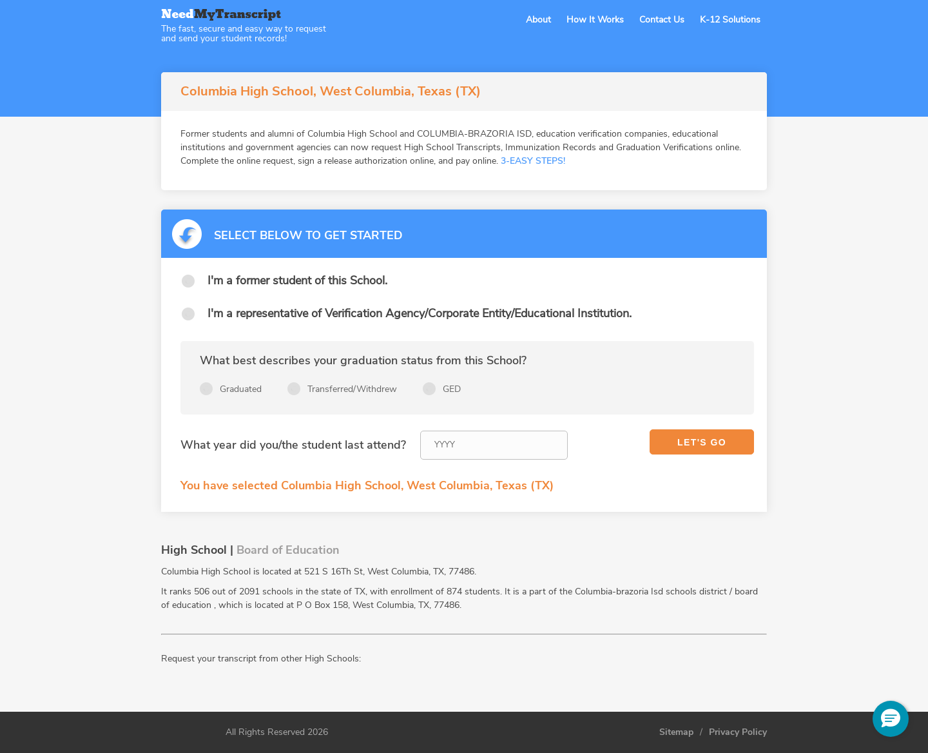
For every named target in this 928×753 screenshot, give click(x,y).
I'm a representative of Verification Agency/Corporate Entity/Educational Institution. (420, 313)
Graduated (241, 389)
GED (452, 389)
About (538, 20)
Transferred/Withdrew (352, 389)
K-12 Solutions (730, 20)
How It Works (595, 20)
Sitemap (676, 732)
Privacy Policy (738, 732)
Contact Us (661, 20)
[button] (891, 719)
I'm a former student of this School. (297, 280)
